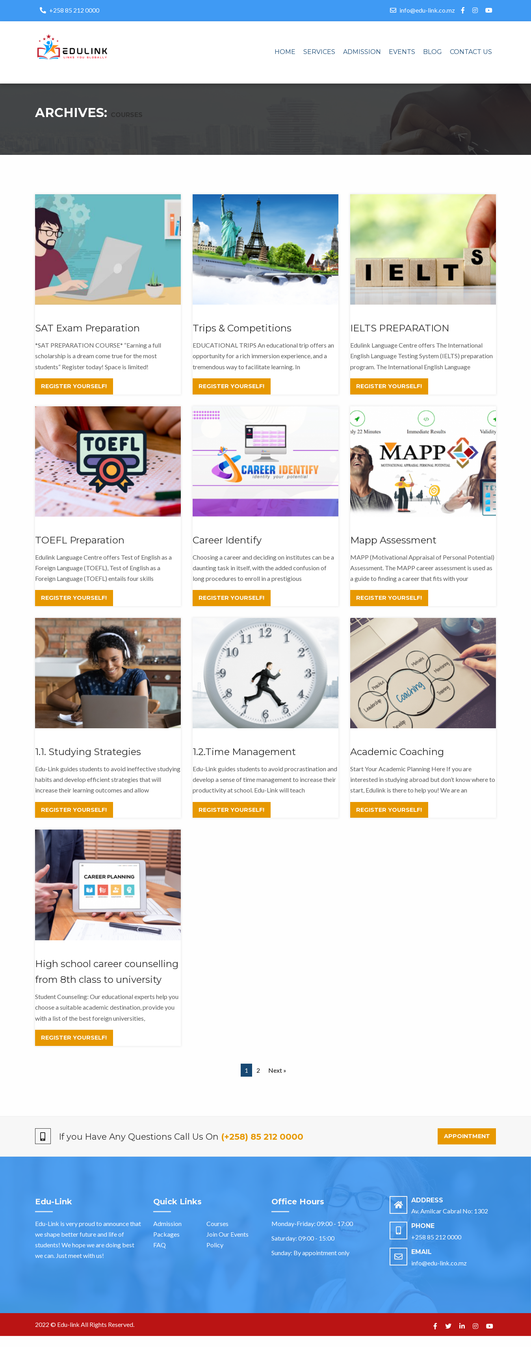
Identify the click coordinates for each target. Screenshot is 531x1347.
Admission (362, 52)
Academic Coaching (397, 762)
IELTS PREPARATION (399, 339)
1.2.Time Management (244, 762)
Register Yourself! (74, 397)
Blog (432, 52)
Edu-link (68, 1335)
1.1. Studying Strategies (88, 762)
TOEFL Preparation (79, 551)
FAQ (159, 1256)
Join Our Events (227, 1245)
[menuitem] (285, 52)
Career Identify (227, 551)
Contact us (471, 52)
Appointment (467, 1147)
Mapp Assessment (393, 551)
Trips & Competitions (242, 339)
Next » (277, 1081)
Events (402, 52)
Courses (217, 1234)
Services (319, 52)
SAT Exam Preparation (87, 339)
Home (285, 52)
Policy (214, 1256)
